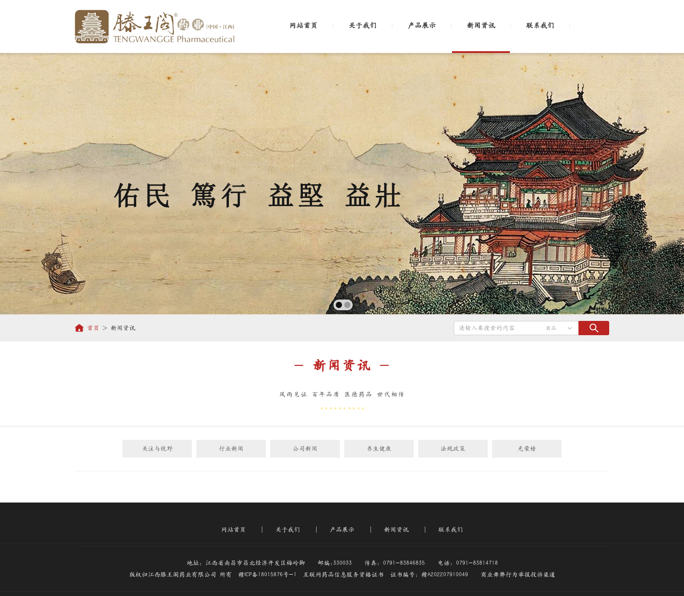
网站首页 (303, 25)
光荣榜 (526, 449)
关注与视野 (157, 449)
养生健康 (378, 449)
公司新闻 (305, 449)
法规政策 (452, 449)
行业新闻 (231, 449)
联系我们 (540, 25)
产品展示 (421, 25)
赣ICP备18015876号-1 (267, 575)
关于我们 (362, 25)
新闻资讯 (481, 25)
